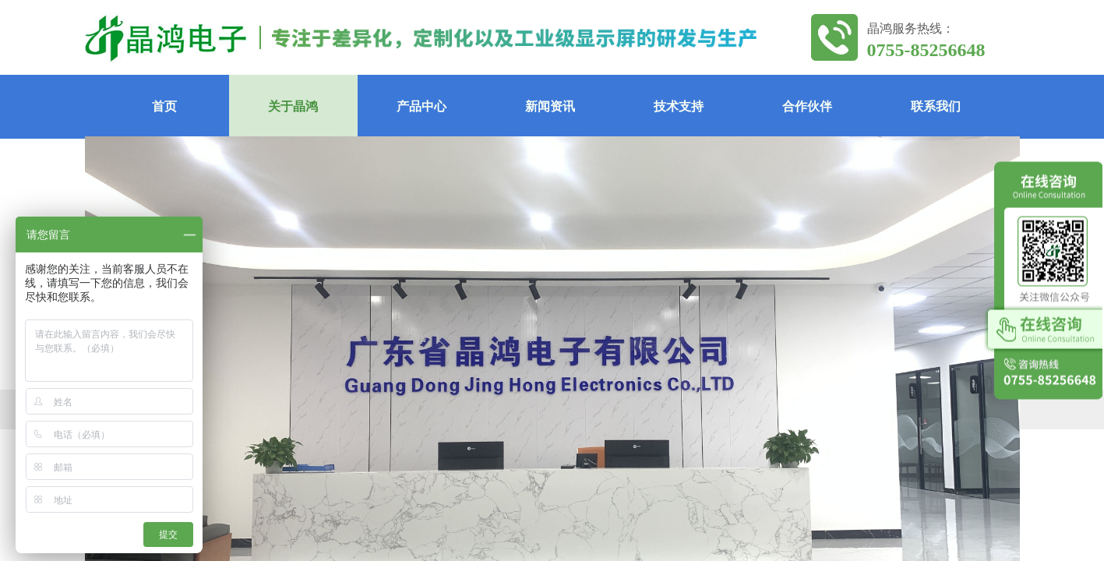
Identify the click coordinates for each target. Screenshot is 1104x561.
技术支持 (679, 106)
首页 (164, 106)
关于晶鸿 (293, 106)
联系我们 (936, 106)
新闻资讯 (550, 106)
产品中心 (421, 106)
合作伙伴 (807, 106)
